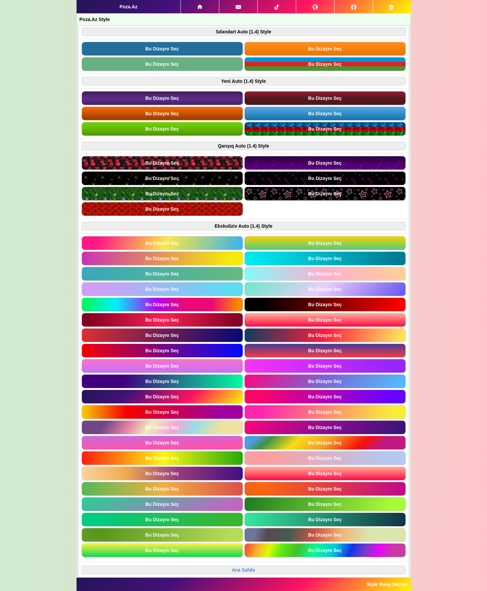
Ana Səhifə (243, 570)
